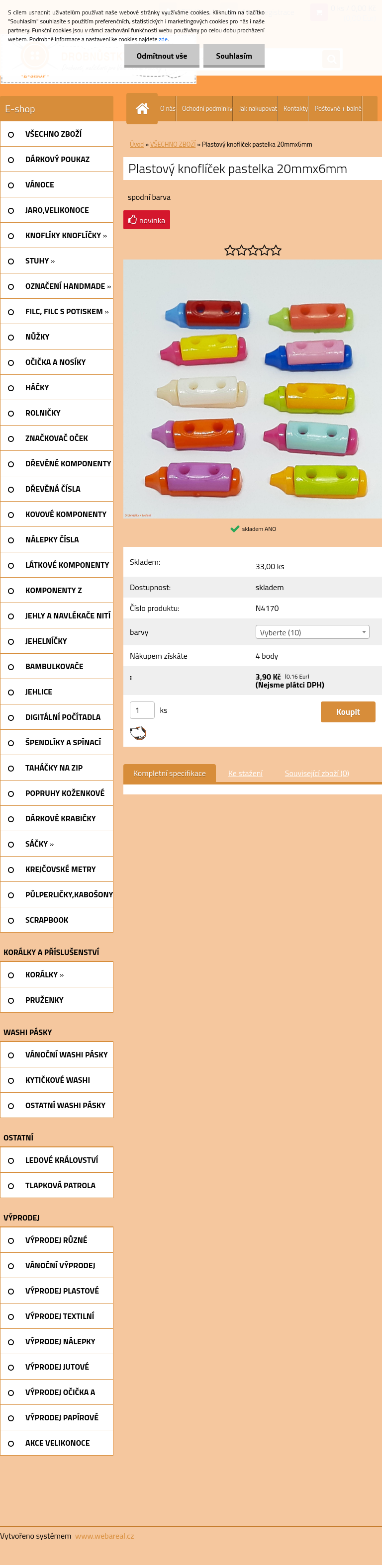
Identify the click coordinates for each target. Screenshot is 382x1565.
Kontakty (296, 108)
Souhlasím (234, 56)
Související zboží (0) (317, 773)
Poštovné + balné (338, 108)
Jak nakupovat (258, 108)
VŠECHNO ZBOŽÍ (172, 144)
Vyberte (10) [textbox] (280, 632)
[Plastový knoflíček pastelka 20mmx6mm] (252, 263)
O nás (168, 108)
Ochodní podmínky (207, 108)
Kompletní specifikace (169, 773)
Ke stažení (245, 773)
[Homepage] (144, 108)
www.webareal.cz (104, 1536)
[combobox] (313, 632)
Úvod (137, 144)
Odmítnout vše (162, 56)
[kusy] (142, 710)
